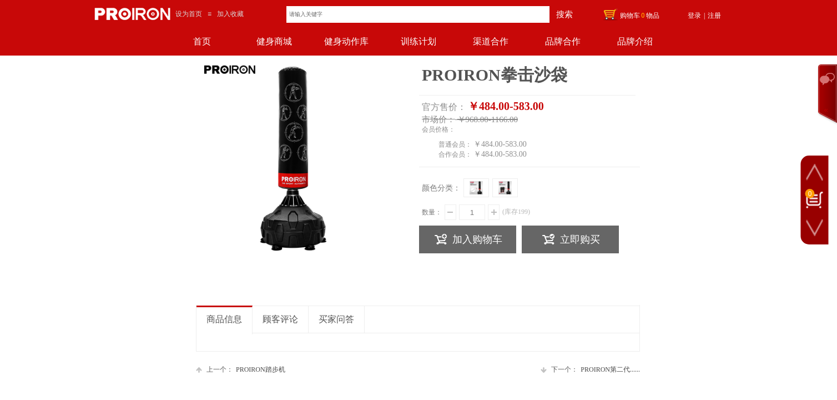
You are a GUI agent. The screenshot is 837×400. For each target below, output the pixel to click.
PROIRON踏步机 (240, 370)
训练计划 (418, 41)
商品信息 (224, 319)
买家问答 (336, 319)
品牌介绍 (635, 41)
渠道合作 (490, 41)
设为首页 (188, 14)
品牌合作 (563, 41)
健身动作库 (346, 41)
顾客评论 (280, 319)
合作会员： (455, 154)
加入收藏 (230, 14)
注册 (714, 15)
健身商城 (274, 41)
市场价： (438, 119)
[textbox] (418, 14)
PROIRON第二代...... (590, 370)
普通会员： (455, 144)
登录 (694, 15)
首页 (202, 41)
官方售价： (444, 107)
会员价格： (438, 129)
